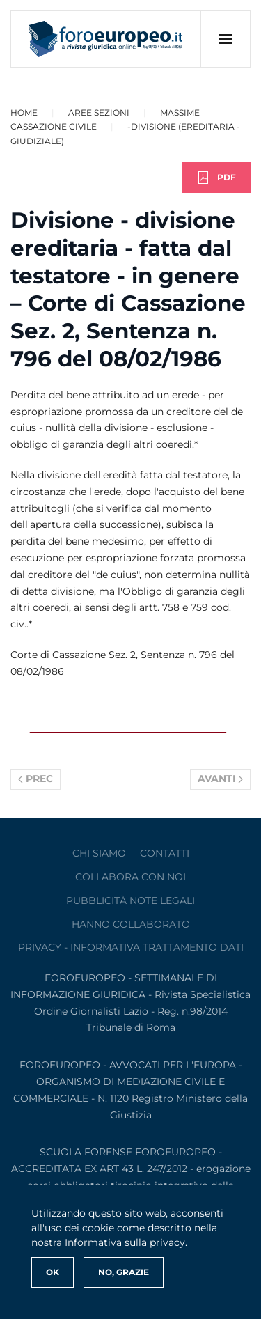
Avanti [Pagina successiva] (221, 778)
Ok (52, 1272)
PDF (216, 178)
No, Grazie (123, 1272)
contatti (164, 853)
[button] (225, 39)
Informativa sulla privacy (125, 1242)
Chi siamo (99, 853)
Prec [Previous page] (35, 778)
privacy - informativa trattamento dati (131, 947)
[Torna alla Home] (105, 39)
